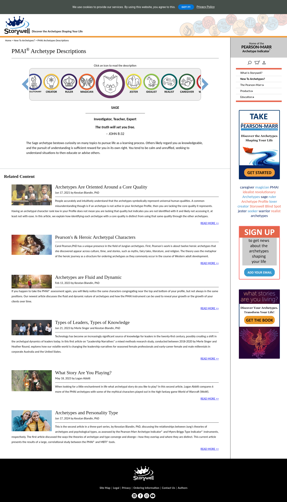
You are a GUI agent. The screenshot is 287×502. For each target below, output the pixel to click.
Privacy (126, 488)
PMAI (274, 187)
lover (273, 201)
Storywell (257, 206)
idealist (248, 192)
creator (243, 206)
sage (264, 196)
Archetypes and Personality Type (86, 412)
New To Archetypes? (24, 40)
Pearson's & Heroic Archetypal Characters (95, 237)
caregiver (247, 187)
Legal (116, 488)
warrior (264, 211)
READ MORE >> (210, 223)
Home (8, 40)
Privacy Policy (206, 7)
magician (262, 187)
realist (276, 211)
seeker (253, 211)
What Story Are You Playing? (83, 372)
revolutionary (265, 192)
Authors (182, 488)
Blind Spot (273, 206)
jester (242, 211)
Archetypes (251, 196)
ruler (272, 196)
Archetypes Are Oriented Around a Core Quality (101, 187)
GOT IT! (186, 7)
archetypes (259, 215)
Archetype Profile (254, 201)
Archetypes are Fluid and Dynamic (88, 277)
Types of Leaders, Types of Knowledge (92, 322)
